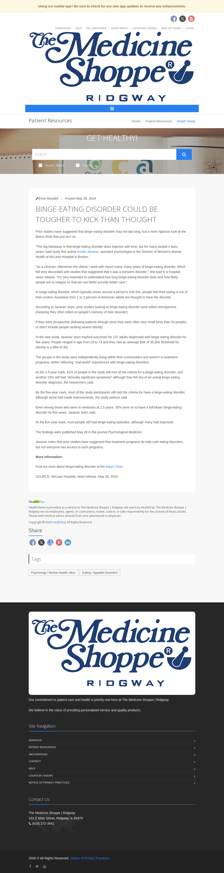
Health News (52, 165)
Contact (35, 761)
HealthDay (59, 522)
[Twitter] (37, 866)
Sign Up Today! (171, 28)
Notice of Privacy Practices (49, 782)
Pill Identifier (96, 28)
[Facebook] (30, 866)
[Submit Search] (184, 154)
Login (190, 28)
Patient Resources (159, 121)
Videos (84, 165)
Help (78, 28)
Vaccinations (38, 754)
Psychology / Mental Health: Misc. (53, 572)
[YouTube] (44, 866)
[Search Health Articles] (104, 154)
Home (136, 121)
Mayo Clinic (114, 466)
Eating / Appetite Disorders (100, 572)
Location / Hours (145, 28)
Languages (63, 28)
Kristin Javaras (88, 252)
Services (35, 740)
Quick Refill (119, 28)
